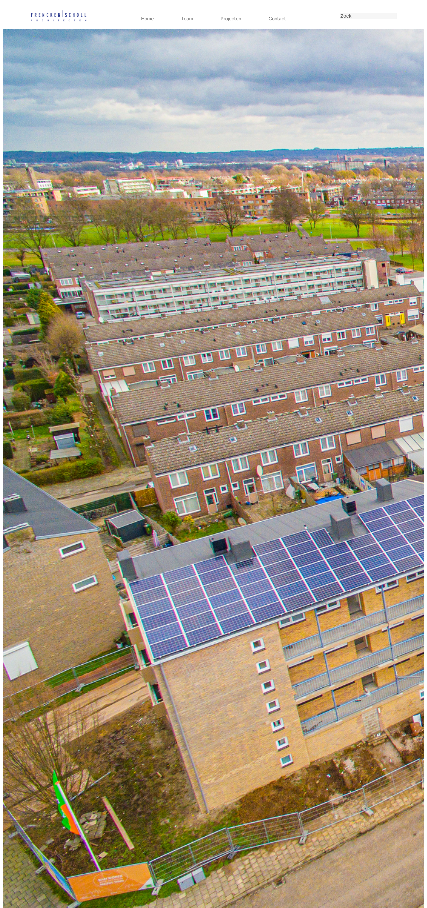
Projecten (231, 18)
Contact (277, 18)
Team (187, 18)
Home (147, 18)
